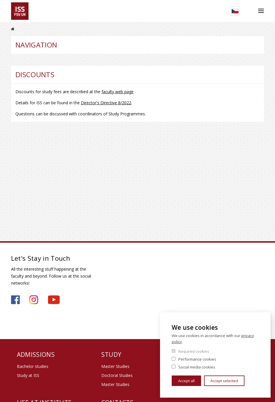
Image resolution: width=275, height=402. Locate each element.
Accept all (186, 380)
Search (249, 11)
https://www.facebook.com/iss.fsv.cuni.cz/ (15, 299)
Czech (235, 11)
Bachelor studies (32, 366)
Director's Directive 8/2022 (106, 102)
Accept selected (224, 380)
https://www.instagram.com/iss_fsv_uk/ (33, 299)
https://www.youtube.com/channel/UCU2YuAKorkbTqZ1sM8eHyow (54, 299)
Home (12, 29)
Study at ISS (28, 375)
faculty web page (118, 91)
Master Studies (115, 366)
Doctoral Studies (117, 375)
